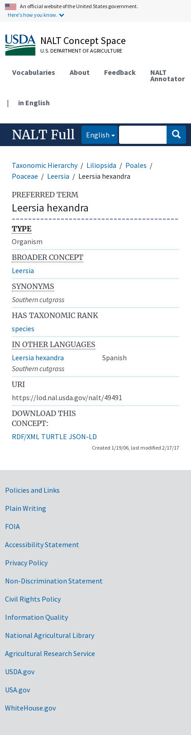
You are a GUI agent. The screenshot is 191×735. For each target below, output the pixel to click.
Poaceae (25, 176)
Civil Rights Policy (33, 598)
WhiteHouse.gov (30, 707)
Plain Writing (25, 508)
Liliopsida (101, 165)
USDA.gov (19, 671)
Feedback (120, 72)
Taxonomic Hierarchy (44, 165)
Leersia (58, 176)
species (23, 328)
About (80, 72)
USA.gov (17, 689)
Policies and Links (32, 490)
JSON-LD (83, 436)
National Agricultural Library (49, 635)
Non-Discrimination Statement (54, 580)
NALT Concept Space (83, 40)
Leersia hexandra (38, 357)
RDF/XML (25, 436)
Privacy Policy (26, 562)
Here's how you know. (32, 14)
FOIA (12, 526)
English (95, 134)
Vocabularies (33, 72)
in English (34, 102)
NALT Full (43, 135)
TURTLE (54, 436)
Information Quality (36, 617)
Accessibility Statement (42, 544)
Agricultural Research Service (50, 653)
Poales (136, 165)
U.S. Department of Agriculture (81, 50)
